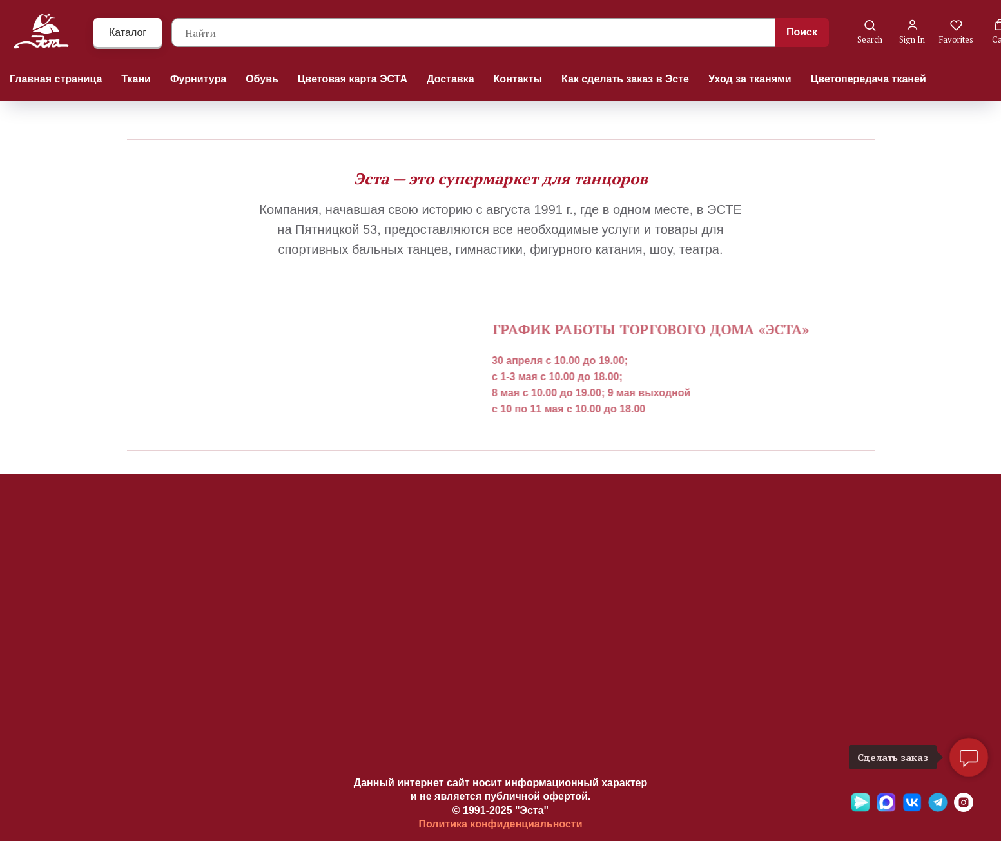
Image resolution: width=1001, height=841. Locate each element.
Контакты (518, 78)
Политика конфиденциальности (500, 823)
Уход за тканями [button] (750, 78)
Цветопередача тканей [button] (868, 78)
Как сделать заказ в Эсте (625, 78)
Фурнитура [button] (198, 78)
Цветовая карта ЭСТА (352, 78)
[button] (869, 32)
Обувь (262, 78)
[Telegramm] (938, 808)
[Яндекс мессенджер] (860, 808)
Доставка (450, 78)
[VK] (912, 808)
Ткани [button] (136, 78)
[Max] (886, 808)
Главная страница (56, 78)
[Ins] (963, 808)
